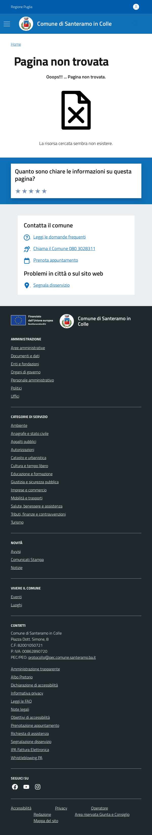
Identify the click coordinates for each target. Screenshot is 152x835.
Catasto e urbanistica (28, 458)
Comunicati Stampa (27, 559)
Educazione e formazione (32, 474)
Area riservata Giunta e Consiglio (102, 814)
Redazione (42, 814)
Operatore (99, 808)
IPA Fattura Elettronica (30, 750)
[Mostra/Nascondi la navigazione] (7, 24)
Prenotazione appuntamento (35, 725)
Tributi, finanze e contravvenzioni (38, 514)
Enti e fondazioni (25, 364)
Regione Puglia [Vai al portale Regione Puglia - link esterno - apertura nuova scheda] (21, 6)
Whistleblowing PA (26, 758)
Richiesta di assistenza (30, 733)
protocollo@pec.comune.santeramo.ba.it (62, 657)
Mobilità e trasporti (26, 498)
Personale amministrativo (32, 380)
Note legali (20, 709)
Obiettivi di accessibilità (30, 717)
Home (16, 44)
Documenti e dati (25, 356)
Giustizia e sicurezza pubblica (35, 482)
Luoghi (16, 605)
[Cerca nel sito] (135, 24)
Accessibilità (21, 808)
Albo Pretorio (22, 677)
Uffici (15, 396)
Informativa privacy (27, 693)
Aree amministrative (28, 348)
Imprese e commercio (29, 490)
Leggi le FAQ (21, 701)
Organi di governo (25, 372)
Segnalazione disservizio (31, 741)
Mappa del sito (46, 821)
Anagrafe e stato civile (30, 433)
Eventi (16, 597)
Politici (16, 388)
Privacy (61, 808)
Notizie (17, 567)
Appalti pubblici (23, 441)
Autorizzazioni (22, 449)
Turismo (17, 522)
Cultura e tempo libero (29, 466)
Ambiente (19, 425)
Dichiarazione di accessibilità (34, 685)
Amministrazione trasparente (35, 669)
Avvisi (16, 551)
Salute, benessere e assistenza (36, 506)
